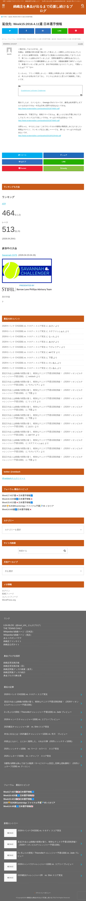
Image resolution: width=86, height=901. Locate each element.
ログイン (6, 590)
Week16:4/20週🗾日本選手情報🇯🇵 (17, 499)
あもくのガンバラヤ (12, 638)
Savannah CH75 (9, 255)
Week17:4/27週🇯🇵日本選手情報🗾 (17, 495)
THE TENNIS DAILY (12, 628)
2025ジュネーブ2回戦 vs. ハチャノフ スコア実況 (27, 756)
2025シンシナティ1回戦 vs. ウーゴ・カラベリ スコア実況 (31, 748)
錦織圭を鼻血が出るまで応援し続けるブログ (43, 8)
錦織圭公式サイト (11, 644)
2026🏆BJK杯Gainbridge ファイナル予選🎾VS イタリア (28, 506)
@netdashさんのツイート (13, 478)
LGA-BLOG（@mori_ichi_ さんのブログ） (22, 625)
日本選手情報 (21, 39)
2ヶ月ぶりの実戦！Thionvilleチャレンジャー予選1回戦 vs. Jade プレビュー (38, 712)
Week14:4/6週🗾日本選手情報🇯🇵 (17, 509)
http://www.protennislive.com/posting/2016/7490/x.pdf (38, 109)
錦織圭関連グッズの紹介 (14, 672)
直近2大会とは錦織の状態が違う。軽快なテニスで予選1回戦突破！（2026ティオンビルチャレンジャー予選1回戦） (41, 703)
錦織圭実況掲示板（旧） (14, 666)
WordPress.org (9, 600)
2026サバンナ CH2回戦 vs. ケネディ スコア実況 (23, 326)
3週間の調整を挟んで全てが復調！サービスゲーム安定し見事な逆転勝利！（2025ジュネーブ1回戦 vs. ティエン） (42, 764)
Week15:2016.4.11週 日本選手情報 (38, 39)
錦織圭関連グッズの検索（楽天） (18, 669)
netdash (32, 376)
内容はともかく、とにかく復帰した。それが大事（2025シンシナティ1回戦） (39, 741)
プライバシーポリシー (43, 893)
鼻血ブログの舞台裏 (12, 675)
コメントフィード (10, 597)
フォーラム (11, 39)
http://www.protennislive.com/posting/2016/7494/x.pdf (38, 121)
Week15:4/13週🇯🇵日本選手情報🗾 (17, 502)
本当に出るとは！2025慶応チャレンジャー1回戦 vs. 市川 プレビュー (35, 734)
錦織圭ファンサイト (12, 641)
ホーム (4, 39)
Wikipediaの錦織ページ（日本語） (18, 631)
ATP (4, 204)
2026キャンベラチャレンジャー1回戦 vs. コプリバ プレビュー (32, 719)
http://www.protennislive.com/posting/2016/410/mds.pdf (39, 136)
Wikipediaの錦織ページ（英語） (17, 635)
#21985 (80, 44)
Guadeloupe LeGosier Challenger (33, 90)
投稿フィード (8, 594)
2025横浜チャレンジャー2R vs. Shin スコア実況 (26, 726)
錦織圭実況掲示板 (11, 663)
